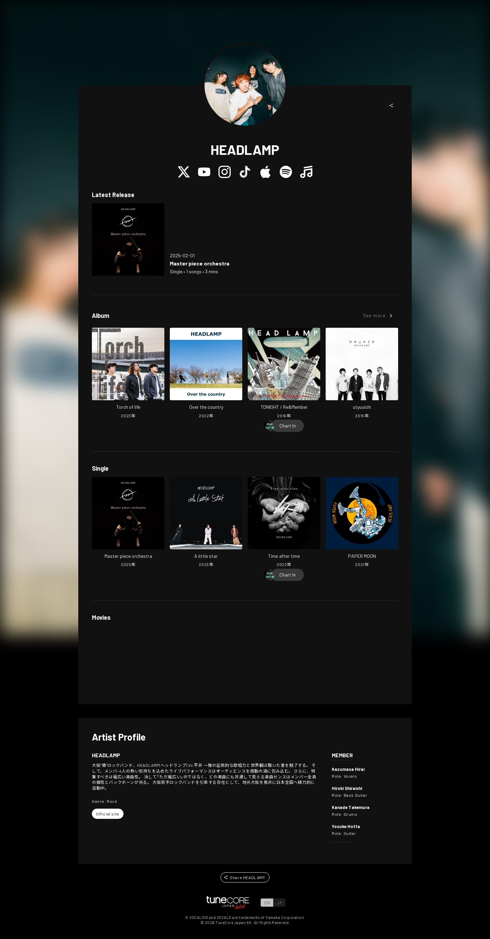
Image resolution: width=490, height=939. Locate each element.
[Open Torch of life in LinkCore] (128, 374)
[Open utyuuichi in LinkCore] (362, 374)
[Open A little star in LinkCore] (206, 523)
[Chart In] (287, 426)
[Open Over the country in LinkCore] (206, 374)
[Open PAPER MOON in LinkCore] (362, 523)
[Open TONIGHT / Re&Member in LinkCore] (284, 374)
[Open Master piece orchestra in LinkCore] (128, 239)
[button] (391, 105)
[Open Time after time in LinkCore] (284, 523)
